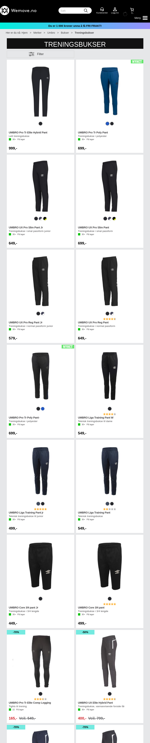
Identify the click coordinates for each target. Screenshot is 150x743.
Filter (40, 54)
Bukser (65, 32)
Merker (37, 32)
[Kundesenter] (102, 9)
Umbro (51, 32)
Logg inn (114, 9)
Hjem (25, 32)
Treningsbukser (84, 32)
